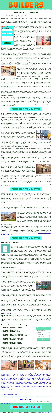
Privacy (50, 403)
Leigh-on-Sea (47, 381)
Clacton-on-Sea (14, 374)
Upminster (20, 385)
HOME (33, 9)
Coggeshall (43, 385)
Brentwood (24, 381)
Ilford (30, 377)
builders (23, 373)
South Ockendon (28, 383)
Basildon (9, 385)
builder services (40, 319)
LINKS (36, 9)
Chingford (39, 386)
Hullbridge (20, 379)
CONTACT (43, 9)
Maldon (34, 377)
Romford (8, 374)
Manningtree (30, 373)
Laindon (48, 382)
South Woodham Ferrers (12, 382)
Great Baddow (10, 378)
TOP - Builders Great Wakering (9, 394)
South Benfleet (46, 379)
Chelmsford (3, 381)
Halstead (14, 379)
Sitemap (2, 403)
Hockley (15, 385)
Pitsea (23, 386)
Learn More (44, 412)
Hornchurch (27, 379)
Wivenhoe (18, 381)
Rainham (40, 383)
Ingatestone (11, 383)
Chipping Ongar (19, 383)
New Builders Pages (7, 403)
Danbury (29, 378)
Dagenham (3, 378)
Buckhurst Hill (23, 375)
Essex (19, 373)
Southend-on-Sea (46, 374)
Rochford (34, 382)
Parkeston (42, 373)
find (21, 315)
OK (48, 412)
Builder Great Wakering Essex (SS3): (11, 18)
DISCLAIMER (48, 9)
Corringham (47, 378)
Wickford (8, 379)
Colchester (9, 375)
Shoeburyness (22, 382)
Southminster (17, 386)
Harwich (45, 383)
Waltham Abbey (35, 378)
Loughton (40, 377)
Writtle (35, 383)
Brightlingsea (46, 377)
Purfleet (27, 385)
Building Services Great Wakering (14, 325)
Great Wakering (26, 193)
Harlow (39, 382)
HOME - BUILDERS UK (26, 399)
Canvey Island (23, 377)
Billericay (15, 375)
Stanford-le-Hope (31, 386)
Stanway (9, 381)
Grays (14, 381)
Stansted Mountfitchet (20, 378)
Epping (29, 381)
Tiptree (43, 382)
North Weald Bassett (37, 381)
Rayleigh (22, 374)
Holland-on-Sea (5, 387)
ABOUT (40, 9)
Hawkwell (3, 382)
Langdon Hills (7, 377)
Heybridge (36, 373)
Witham (42, 378)
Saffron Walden (28, 374)
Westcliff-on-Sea (35, 385)
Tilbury (3, 379)
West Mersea (9, 386)
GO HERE (7, 313)
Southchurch (4, 383)
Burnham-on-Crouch (36, 379)
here (7, 322)
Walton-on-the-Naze (39, 375)
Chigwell (30, 375)
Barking (3, 375)
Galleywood (15, 377)
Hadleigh (29, 382)
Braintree (45, 386)
